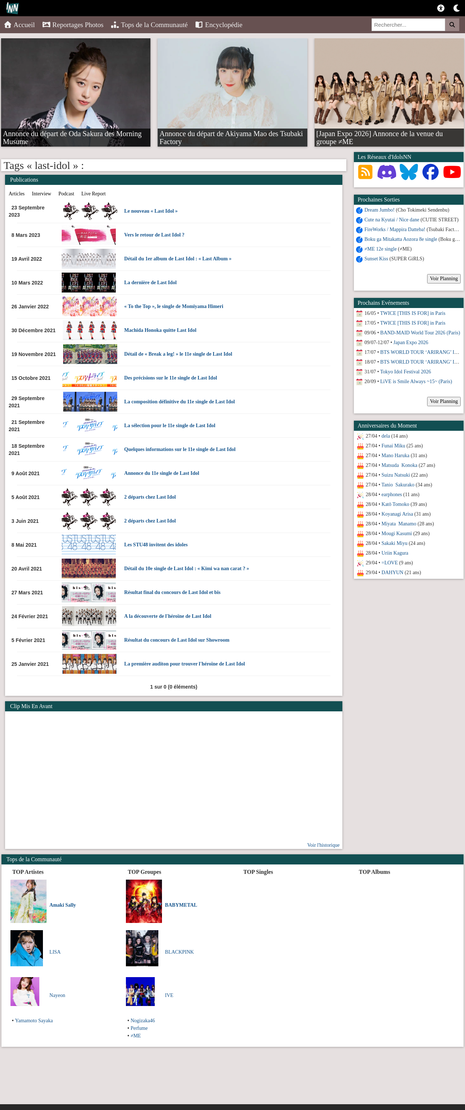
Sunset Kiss (376, 258)
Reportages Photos (73, 25)
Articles (17, 193)
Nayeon (57, 995)
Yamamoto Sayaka (34, 1020)
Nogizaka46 (143, 1020)
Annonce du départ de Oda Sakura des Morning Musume (72, 133)
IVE (169, 995)
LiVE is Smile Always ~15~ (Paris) (416, 381)
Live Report (94, 193)
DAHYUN (393, 572)
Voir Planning (444, 278)
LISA (55, 952)
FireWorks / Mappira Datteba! (394, 229)
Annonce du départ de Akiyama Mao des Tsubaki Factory (231, 133)
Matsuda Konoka (400, 465)
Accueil (19, 25)
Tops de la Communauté (149, 25)
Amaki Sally (62, 905)
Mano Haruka (395, 455)
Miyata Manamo (399, 523)
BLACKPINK (179, 952)
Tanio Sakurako (397, 484)
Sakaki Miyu (395, 543)
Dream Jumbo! (379, 210)
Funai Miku (393, 445)
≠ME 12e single (380, 249)
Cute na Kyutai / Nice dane (391, 219)
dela (386, 436)
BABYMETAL (181, 905)
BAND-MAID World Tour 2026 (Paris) (420, 332)
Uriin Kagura (395, 553)
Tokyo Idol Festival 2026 (405, 371)
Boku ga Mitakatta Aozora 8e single (400, 239)
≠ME (136, 1036)
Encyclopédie (218, 25)
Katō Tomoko (395, 504)
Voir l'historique (323, 845)
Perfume (139, 1028)
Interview (41, 193)
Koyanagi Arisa (397, 514)
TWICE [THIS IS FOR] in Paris (413, 313)
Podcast (66, 193)
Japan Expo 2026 (411, 342)
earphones (392, 494)
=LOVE (390, 562)
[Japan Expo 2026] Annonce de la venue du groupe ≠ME (379, 133)
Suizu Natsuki (396, 475)
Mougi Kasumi (397, 533)
